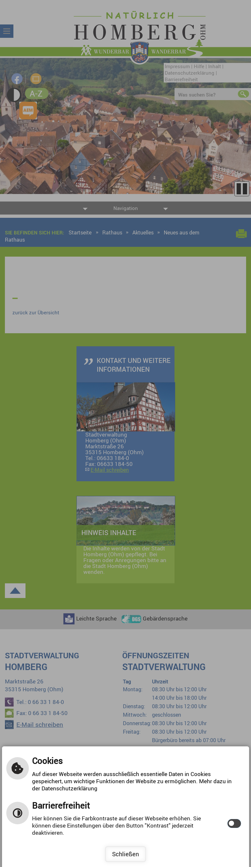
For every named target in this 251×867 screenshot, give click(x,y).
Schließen (125, 854)
